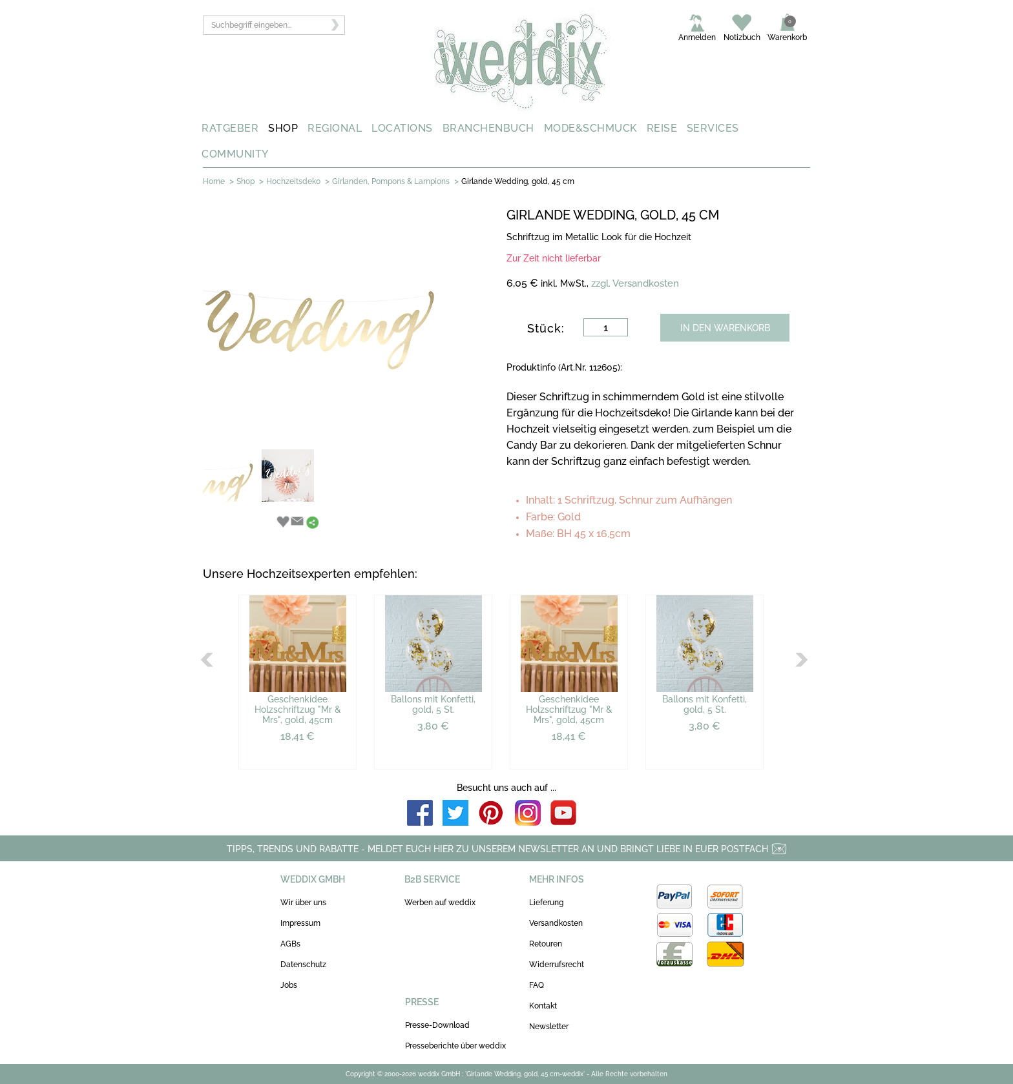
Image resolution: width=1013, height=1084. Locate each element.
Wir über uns (303, 902)
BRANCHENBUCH (488, 128)
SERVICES (713, 128)
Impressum (300, 923)
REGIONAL (335, 128)
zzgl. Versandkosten (635, 283)
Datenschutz (303, 964)
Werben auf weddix (439, 902)
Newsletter (549, 1026)
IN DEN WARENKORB (725, 328)
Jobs (288, 985)
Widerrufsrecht (556, 964)
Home (214, 181)
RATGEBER (230, 128)
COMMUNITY (235, 154)
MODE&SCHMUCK (590, 128)
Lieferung (546, 902)
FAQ (536, 985)
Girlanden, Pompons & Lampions (391, 181)
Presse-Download (437, 1025)
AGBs (290, 943)
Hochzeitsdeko (293, 181)
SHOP (283, 128)
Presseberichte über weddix (455, 1045)
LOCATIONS (402, 128)
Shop (245, 181)
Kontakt (543, 1005)
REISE (662, 128)
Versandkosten (556, 923)
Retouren (545, 943)
